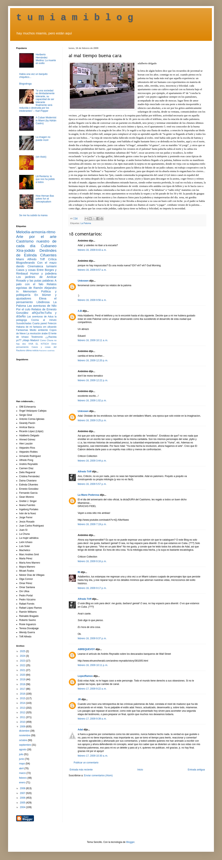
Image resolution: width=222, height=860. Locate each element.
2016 (23, 693)
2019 (23, 679)
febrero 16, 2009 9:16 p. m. (92, 561)
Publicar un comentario (86, 762)
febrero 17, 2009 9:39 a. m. (92, 718)
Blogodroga (25, 83)
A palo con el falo (36, 282)
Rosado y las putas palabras (34, 280)
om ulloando (50, 326)
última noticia (32, 350)
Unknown (83, 280)
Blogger (130, 842)
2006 (23, 797)
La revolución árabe (37, 333)
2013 (23, 707)
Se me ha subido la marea (33, 215)
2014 (23, 703)
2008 (23, 788)
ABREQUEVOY (86, 649)
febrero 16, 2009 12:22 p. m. (93, 380)
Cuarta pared (39, 323)
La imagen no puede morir (43, 138)
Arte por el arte (36, 236)
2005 (23, 802)
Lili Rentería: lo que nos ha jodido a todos (45, 179)
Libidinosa (43, 302)
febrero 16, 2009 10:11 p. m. (93, 665)
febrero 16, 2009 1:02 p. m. (92, 400)
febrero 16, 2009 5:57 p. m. (92, 484)
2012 (23, 712)
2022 (23, 665)
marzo (22, 773)
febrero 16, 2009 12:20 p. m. (93, 360)
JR (79, 699)
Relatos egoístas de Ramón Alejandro (36, 286)
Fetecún (52, 323)
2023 (23, 660)
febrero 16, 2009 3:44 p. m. (92, 460)
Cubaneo (49, 246)
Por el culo (23, 309)
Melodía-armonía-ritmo (35, 232)
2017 (23, 689)
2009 (23, 726)
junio (22, 759)
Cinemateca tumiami (42, 266)
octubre (23, 740)
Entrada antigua (196, 769)
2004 (23, 807)
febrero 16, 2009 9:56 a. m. (92, 300)
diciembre (24, 730)
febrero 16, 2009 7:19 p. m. (92, 524)
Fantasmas (22, 330)
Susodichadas (23, 323)
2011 (23, 717)
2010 (23, 722)
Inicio (140, 769)
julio (21, 754)
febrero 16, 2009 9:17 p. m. (92, 588)
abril (21, 768)
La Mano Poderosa (88, 494)
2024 (23, 656)
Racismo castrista (46, 350)
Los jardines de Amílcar (36, 277)
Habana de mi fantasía (29, 326)
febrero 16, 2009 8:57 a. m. (92, 269)
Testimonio (37, 337)
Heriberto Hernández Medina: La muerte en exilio (46, 59)
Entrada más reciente (81, 769)
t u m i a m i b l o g (74, 17)
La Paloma (86, 223)
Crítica (52, 259)
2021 (23, 670)
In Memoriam (26, 291)
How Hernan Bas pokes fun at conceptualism (45, 198)
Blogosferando (25, 262)
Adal (80, 729)
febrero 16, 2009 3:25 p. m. (92, 420)
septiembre (25, 744)
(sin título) (41, 156)
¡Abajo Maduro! (30, 340)
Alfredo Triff (84, 471)
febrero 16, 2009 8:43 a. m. (92, 250)
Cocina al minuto (44, 320)
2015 (23, 698)
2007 (23, 793)
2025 (23, 651)
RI (79, 572)
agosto (23, 749)
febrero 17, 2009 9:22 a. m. (92, 688)
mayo (22, 763)
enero (22, 782)
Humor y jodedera (43, 273)
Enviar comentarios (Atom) (98, 775)
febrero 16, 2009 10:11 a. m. (93, 340)
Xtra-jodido (25, 250)
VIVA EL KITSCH (38, 344)
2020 (23, 674)
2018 (23, 684)
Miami (20, 259)
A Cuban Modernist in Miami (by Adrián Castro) (46, 120)
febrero (23, 777)
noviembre (25, 735)
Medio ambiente (39, 330)
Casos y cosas (26, 270)
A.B (80, 311)
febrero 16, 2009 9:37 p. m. (92, 638)
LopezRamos (85, 676)
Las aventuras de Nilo (42, 305)
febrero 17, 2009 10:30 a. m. (93, 755)
